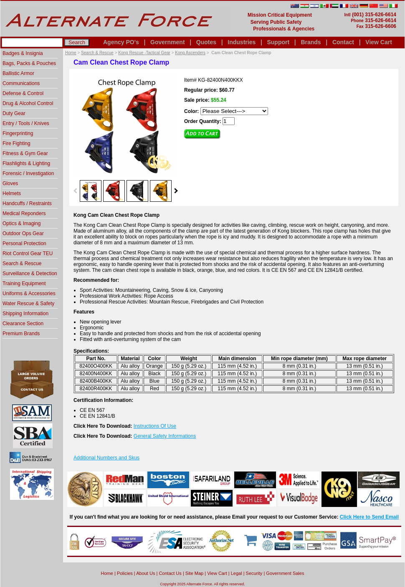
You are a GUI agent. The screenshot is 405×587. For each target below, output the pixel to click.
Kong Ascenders (190, 52)
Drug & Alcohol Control (28, 103)
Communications (21, 83)
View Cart (378, 42)
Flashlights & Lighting (26, 163)
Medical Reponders (24, 213)
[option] (90, 190)
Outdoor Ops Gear (23, 233)
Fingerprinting (18, 133)
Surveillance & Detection (30, 273)
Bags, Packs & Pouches (29, 63)
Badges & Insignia (23, 53)
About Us (145, 573)
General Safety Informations (165, 436)
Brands (311, 42)
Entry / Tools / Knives (26, 123)
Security (254, 573)
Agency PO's (121, 42)
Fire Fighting (16, 143)
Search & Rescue (97, 52)
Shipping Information (25, 313)
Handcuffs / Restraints (27, 203)
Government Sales (285, 573)
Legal (236, 573)
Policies (125, 573)
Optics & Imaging (21, 223)
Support (278, 42)
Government (167, 42)
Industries (242, 42)
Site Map (194, 573)
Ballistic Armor (18, 73)
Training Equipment (24, 283)
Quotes (206, 42)
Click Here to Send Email (369, 517)
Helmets (12, 193)
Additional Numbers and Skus (106, 458)
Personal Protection (24, 243)
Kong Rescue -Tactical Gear (144, 52)
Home (70, 52)
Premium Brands (21, 333)
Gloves (10, 183)
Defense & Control (23, 93)
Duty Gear (14, 113)
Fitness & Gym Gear (25, 153)
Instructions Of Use (155, 426)
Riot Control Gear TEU (28, 253)
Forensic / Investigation (28, 173)
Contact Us (170, 573)
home (107, 573)
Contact (343, 42)
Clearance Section (23, 323)
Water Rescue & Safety (28, 303)
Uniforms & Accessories (29, 293)
